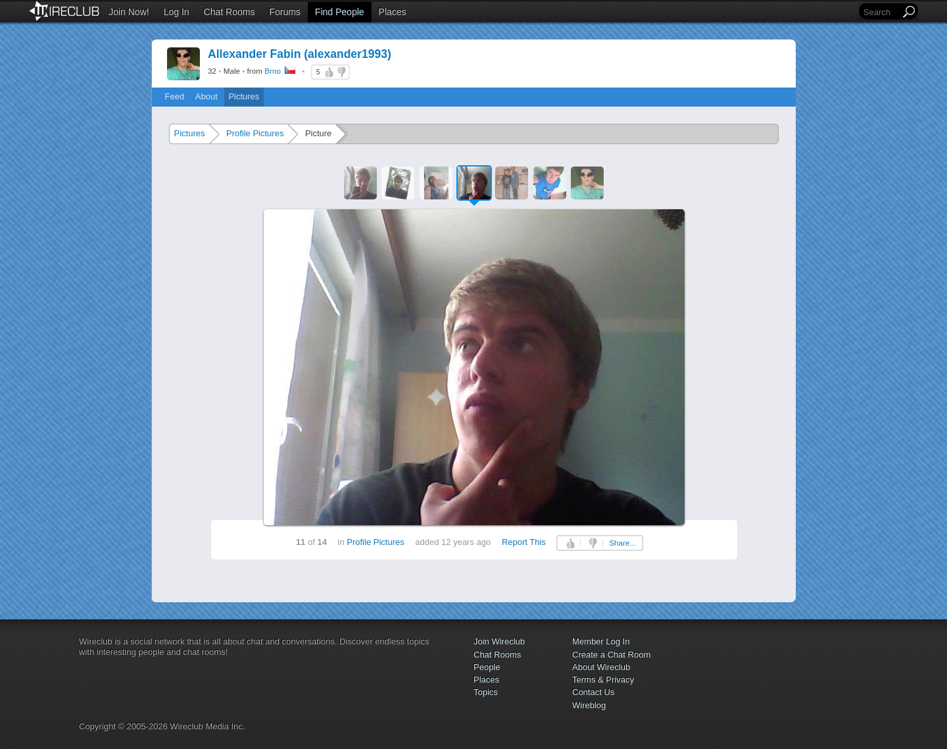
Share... (622, 542)
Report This (524, 542)
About (206, 96)
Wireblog (589, 705)
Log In (176, 12)
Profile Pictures (254, 133)
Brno (272, 70)
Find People (339, 12)
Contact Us (593, 692)
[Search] (880, 12)
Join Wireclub (499, 641)
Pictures (243, 96)
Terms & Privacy (603, 679)
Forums (284, 12)
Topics (486, 692)
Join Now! (129, 12)
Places (392, 12)
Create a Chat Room (611, 654)
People (487, 667)
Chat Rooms (229, 12)
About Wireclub (601, 667)
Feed (175, 96)
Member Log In (600, 641)
